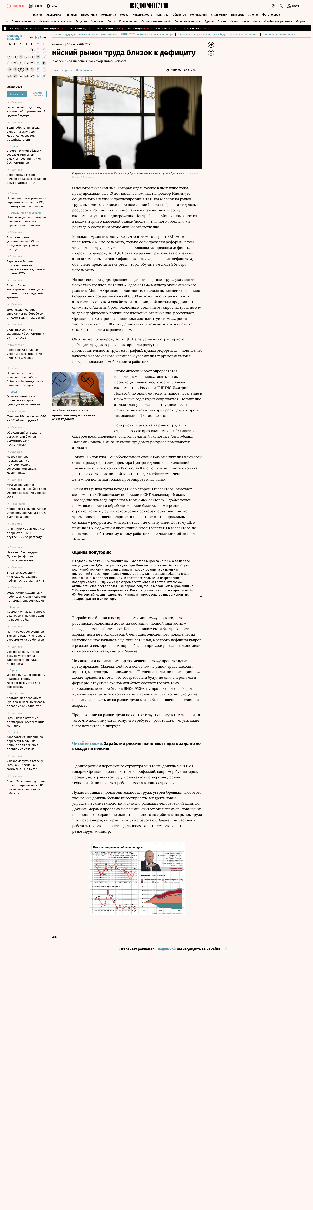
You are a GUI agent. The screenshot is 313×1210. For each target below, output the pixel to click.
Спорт (111, 20)
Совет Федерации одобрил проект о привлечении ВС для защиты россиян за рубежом (26, 787)
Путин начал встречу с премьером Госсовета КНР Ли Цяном (25, 722)
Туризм (209, 20)
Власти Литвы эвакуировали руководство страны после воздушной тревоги (26, 291)
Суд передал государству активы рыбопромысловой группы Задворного (26, 111)
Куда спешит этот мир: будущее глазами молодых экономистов (123, 34)
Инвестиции (89, 13)
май (38, 37)
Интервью (237, 13)
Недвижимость (142, 13)
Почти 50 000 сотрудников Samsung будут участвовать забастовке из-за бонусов (26, 635)
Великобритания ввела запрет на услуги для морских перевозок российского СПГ (23, 133)
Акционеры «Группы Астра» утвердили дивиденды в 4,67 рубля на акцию (27, 513)
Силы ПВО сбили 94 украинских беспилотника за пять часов (25, 333)
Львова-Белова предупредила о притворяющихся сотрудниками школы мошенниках (22, 464)
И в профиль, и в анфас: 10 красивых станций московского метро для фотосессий (26, 681)
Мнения (253, 13)
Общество (179, 13)
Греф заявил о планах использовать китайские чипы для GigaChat (24, 354)
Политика (162, 13)
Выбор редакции (67, 34)
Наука (234, 20)
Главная (61, 44)
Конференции (128, 20)
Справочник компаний (156, 20)
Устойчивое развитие (278, 20)
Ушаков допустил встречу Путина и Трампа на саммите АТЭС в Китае (25, 765)
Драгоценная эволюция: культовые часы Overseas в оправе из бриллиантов (26, 702)
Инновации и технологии (55, 20)
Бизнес (37, 13)
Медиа (124, 13)
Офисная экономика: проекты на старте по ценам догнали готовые (23, 400)
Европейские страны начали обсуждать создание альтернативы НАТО (27, 179)
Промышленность (23, 20)
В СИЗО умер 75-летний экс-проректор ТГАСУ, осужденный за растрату (26, 533)
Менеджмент (198, 13)
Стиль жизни (219, 13)
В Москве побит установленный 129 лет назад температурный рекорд (23, 243)
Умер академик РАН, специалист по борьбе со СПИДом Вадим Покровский (26, 313)
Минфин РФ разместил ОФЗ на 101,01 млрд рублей (26, 418)
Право (222, 20)
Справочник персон (188, 20)
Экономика (53, 13)
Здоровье (97, 20)
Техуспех (81, 20)
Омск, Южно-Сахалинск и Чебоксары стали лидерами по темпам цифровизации (26, 596)
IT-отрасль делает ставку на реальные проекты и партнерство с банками (26, 221)
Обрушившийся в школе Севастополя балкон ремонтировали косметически (24, 438)
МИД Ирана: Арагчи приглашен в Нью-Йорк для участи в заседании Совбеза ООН (26, 490)
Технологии (108, 13)
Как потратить (251, 20)
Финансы (71, 13)
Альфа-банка (201, 436)
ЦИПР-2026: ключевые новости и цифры (194, 34)
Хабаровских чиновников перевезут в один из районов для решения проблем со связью (25, 743)
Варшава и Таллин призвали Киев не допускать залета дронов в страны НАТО (26, 267)
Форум (300, 20)
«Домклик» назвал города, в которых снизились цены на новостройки (26, 615)
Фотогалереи (271, 13)
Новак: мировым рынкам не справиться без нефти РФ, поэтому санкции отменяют (26, 202)
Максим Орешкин (124, 290)
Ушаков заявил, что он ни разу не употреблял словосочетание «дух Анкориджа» (25, 658)
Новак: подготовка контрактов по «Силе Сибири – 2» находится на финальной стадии (25, 379)
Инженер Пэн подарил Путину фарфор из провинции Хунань (23, 556)
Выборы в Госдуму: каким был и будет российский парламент (265, 34)
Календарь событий (14, 37)
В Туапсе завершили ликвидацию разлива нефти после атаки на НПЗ (25, 576)
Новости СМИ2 (66, 937)
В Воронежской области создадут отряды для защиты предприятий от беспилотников (24, 156)
